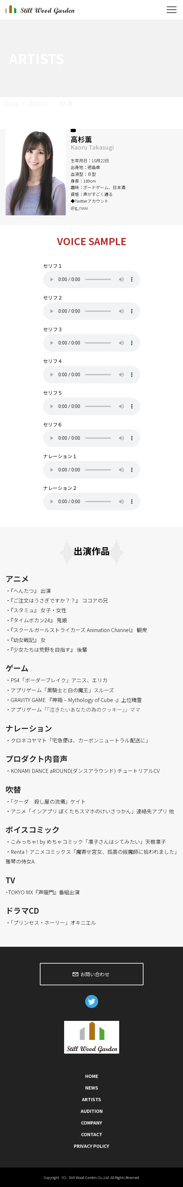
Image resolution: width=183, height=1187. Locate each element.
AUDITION (92, 1111)
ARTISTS (38, 103)
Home (11, 103)
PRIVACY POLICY (91, 1146)
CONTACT (91, 1134)
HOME (91, 1076)
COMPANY (91, 1122)
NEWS (91, 1087)
